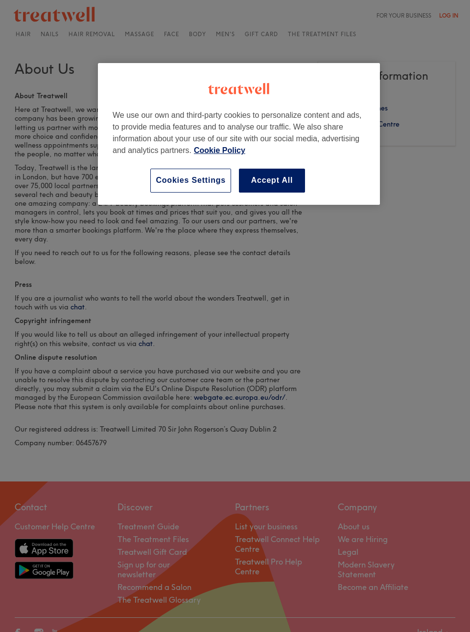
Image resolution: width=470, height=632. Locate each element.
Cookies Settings (191, 180)
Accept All (272, 180)
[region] (239, 133)
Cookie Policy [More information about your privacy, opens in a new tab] (219, 150)
